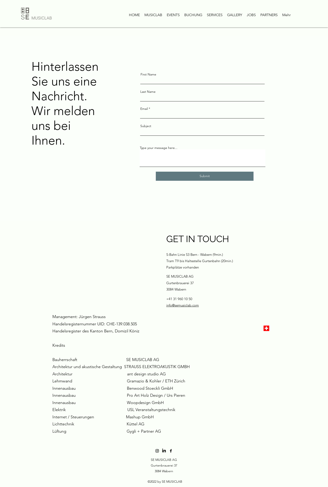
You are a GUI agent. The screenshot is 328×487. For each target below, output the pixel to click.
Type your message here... (158, 147)
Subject (145, 126)
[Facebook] (171, 451)
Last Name (148, 91)
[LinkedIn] (164, 451)
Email (144, 108)
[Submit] (205, 176)
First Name (148, 74)
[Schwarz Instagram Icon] (157, 451)
